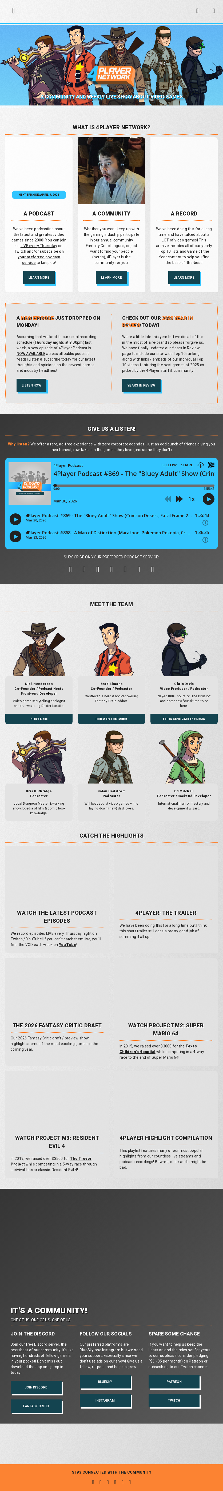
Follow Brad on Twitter (111, 718)
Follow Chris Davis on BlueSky (184, 718)
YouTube (67, 945)
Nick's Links (39, 718)
